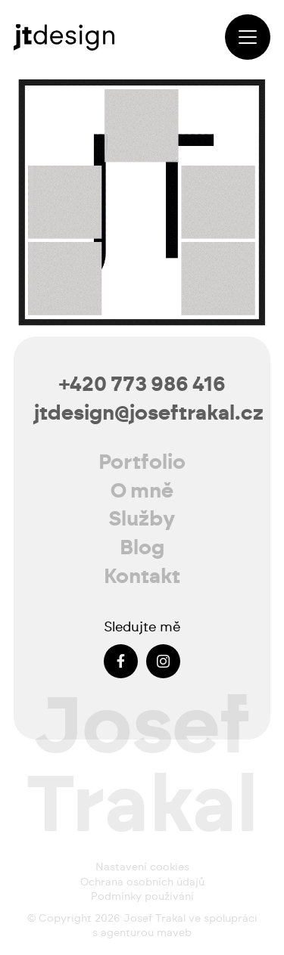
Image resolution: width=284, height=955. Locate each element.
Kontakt (142, 576)
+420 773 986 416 (142, 384)
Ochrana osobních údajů (142, 882)
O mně (142, 491)
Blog (142, 548)
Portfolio (142, 462)
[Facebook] (121, 661)
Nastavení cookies (142, 867)
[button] (247, 37)
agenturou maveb (146, 933)
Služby (142, 519)
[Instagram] (163, 661)
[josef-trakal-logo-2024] (64, 37)
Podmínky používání (142, 896)
